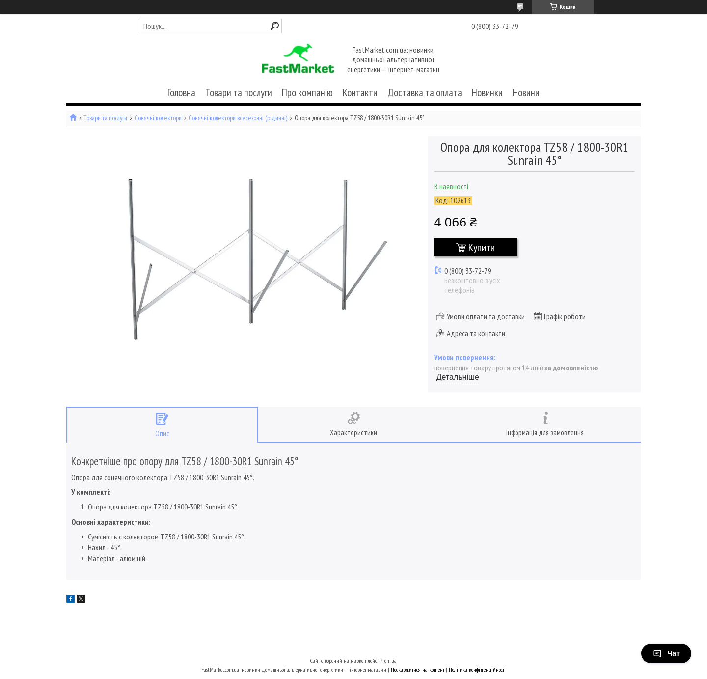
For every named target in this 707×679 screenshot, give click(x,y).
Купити (481, 247)
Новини (526, 92)
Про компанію (307, 92)
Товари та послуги (238, 92)
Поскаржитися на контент (417, 669)
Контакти (360, 92)
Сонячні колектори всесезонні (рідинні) (238, 118)
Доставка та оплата (424, 92)
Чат (666, 653)
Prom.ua (388, 660)
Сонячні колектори (158, 118)
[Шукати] (275, 26)
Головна (181, 92)
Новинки (487, 92)
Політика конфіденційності (477, 669)
